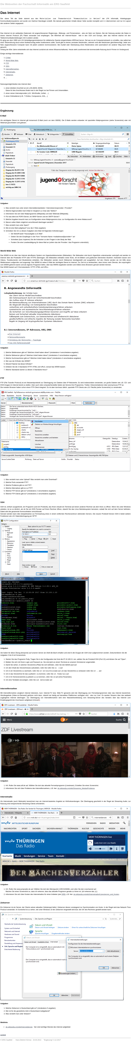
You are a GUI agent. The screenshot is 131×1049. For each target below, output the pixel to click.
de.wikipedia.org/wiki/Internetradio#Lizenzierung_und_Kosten (96, 894)
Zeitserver (9, 75)
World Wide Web (12, 60)
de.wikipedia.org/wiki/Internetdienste (19, 1027)
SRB (63, 894)
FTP (7, 63)
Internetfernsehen (12, 69)
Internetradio (10, 72)
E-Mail (8, 58)
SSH (7, 66)
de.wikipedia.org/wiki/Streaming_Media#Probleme (76, 788)
